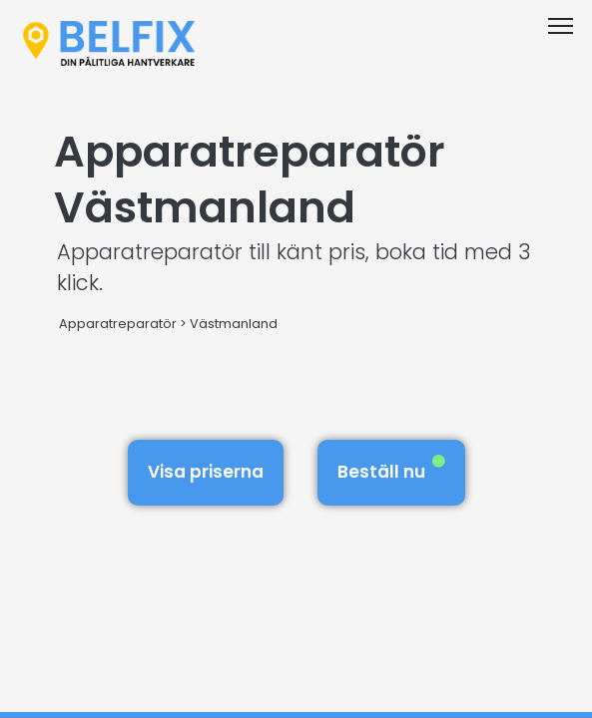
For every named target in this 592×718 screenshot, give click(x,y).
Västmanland (234, 323)
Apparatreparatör (118, 323)
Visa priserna (206, 472)
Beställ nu (391, 469)
